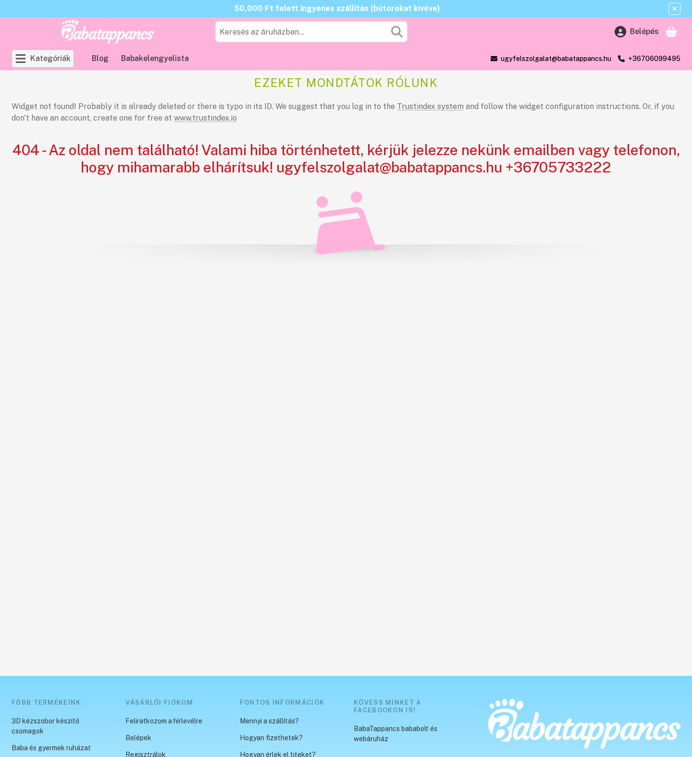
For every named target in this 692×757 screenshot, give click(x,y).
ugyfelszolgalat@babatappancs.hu (556, 58)
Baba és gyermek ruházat (51, 748)
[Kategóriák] (43, 58)
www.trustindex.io (205, 117)
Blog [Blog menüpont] (100, 58)
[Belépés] (636, 32)
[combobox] (311, 31)
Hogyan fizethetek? (271, 738)
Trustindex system (430, 106)
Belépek (138, 738)
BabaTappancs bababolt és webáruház (395, 734)
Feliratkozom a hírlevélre (163, 721)
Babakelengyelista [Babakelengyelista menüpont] (155, 58)
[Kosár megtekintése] (671, 32)
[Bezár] (674, 9)
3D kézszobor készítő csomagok (45, 726)
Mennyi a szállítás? (269, 721)
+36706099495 (654, 58)
